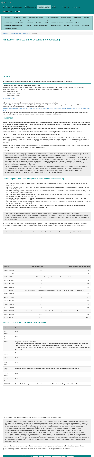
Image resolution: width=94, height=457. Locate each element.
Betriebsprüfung (7, 11)
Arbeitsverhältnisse (44, 7)
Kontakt (41, 456)
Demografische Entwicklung (72, 22)
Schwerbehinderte (19, 22)
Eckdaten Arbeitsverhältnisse (36, 17)
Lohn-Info (6, 2)
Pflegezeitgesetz (8, 22)
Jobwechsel (28, 25)
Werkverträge (45, 20)
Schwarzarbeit (77, 17)
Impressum (35, 456)
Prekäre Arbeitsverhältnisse (52, 17)
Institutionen (55, 7)
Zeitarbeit (37, 20)
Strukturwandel (75, 25)
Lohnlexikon (70, 456)
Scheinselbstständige (66, 17)
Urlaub (24, 17)
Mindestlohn (38, 22)
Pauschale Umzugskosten (57, 22)
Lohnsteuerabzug (17, 7)
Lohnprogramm (76, 7)
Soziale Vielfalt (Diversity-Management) (13, 25)
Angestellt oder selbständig (10, 28)
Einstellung (86, 17)
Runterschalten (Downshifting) (41, 25)
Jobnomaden (66, 25)
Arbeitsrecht (79, 20)
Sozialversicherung (30, 7)
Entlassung (6, 20)
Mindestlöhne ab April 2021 (10, 98)
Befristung (62, 20)
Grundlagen (6, 7)
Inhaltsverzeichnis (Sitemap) (59, 456)
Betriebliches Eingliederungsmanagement (22, 20)
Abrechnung (65, 7)
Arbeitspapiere (7, 17)
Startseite (5, 33)
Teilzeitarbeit (54, 20)
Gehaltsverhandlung (55, 25)
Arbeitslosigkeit (85, 25)
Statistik (46, 22)
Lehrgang (17, 11)
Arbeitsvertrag (17, 17)
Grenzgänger (70, 20)
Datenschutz (47, 456)
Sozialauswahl (29, 22)
